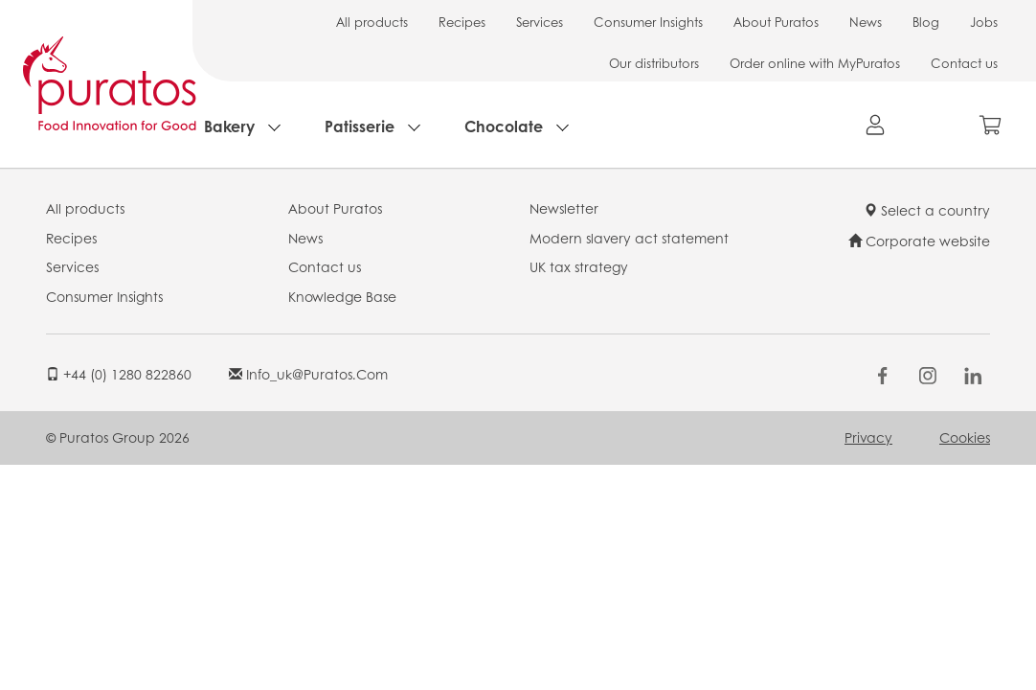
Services (539, 21)
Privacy (868, 437)
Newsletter (563, 208)
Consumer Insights (648, 21)
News (865, 21)
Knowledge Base (342, 296)
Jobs (984, 21)
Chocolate (503, 126)
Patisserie (359, 126)
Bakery (229, 126)
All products (372, 21)
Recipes (462, 21)
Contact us (964, 63)
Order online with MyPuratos (815, 63)
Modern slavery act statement (629, 237)
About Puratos (776, 21)
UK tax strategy (578, 266)
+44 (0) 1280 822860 (118, 373)
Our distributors (654, 63)
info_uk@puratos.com (308, 373)
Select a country (927, 209)
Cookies (964, 437)
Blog (925, 21)
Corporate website (919, 240)
